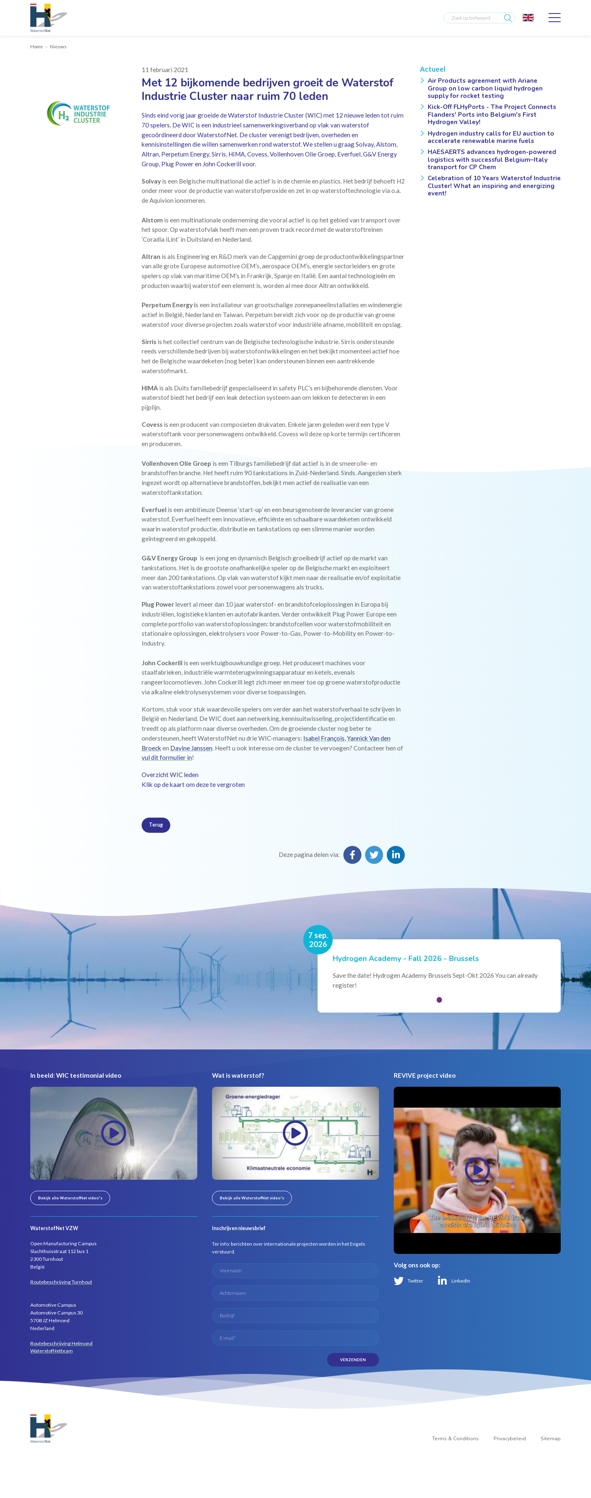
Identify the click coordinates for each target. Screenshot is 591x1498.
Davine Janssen (191, 748)
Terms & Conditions (455, 1438)
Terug (156, 825)
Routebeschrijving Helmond (61, 1343)
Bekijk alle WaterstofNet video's (70, 1197)
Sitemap (551, 1438)
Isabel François (324, 738)
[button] (439, 1000)
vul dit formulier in (167, 757)
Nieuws (58, 46)
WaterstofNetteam (51, 1351)
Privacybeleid (510, 1438)
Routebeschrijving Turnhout (61, 1282)
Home (36, 46)
